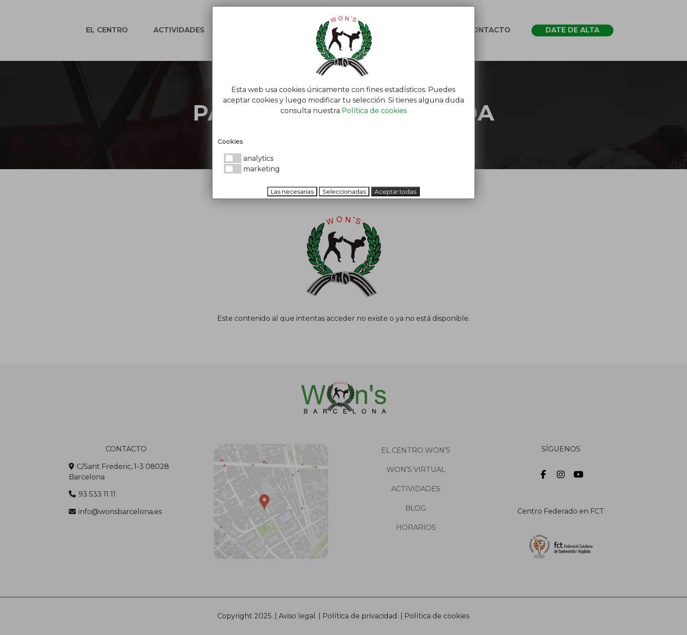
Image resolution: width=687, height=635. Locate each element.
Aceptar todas (395, 191)
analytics (248, 158)
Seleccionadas (344, 191)
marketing (252, 169)
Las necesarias (292, 191)
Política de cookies (374, 110)
